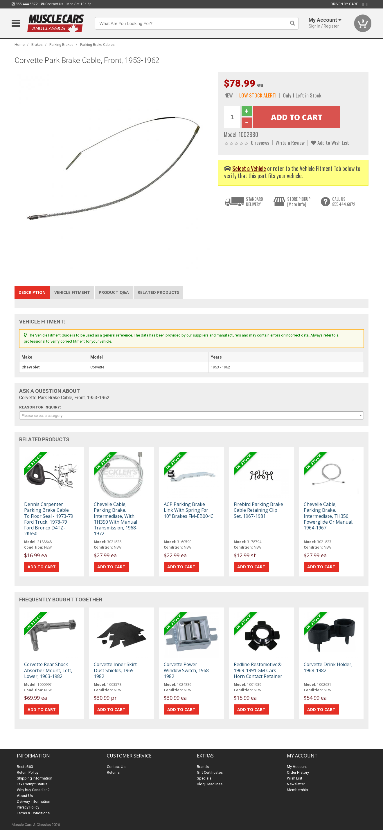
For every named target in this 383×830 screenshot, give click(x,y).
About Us (25, 795)
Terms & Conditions (33, 813)
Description (32, 292)
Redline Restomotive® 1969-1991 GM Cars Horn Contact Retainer (258, 670)
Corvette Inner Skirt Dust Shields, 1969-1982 (115, 670)
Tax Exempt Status (32, 784)
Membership (297, 790)
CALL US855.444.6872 (343, 201)
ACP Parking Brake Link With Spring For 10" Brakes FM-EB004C (188, 510)
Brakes (37, 44)
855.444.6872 (25, 4)
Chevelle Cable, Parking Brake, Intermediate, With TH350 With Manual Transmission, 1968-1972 (116, 519)
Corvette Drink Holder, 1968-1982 (328, 667)
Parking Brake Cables (97, 44)
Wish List (294, 778)
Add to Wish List (330, 142)
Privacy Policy (28, 807)
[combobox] (191, 415)
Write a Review (290, 142)
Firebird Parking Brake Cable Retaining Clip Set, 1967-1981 (258, 510)
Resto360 (25, 766)
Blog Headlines (209, 784)
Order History (298, 772)
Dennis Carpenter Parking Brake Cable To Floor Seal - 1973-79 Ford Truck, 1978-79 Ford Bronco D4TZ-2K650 (48, 519)
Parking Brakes (61, 44)
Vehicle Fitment (72, 292)
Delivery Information (33, 801)
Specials (204, 778)
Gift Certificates (210, 772)
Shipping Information (34, 778)
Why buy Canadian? (33, 790)
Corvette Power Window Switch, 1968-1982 (187, 670)
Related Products (158, 292)
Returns (113, 772)
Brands (203, 766)
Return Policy (27, 772)
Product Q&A (114, 292)
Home (20, 44)
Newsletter (296, 784)
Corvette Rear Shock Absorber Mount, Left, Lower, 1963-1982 (48, 670)
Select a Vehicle (249, 168)
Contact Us (52, 4)
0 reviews (260, 142)
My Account (297, 766)
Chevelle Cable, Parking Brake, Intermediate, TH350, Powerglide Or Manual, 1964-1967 (328, 516)
